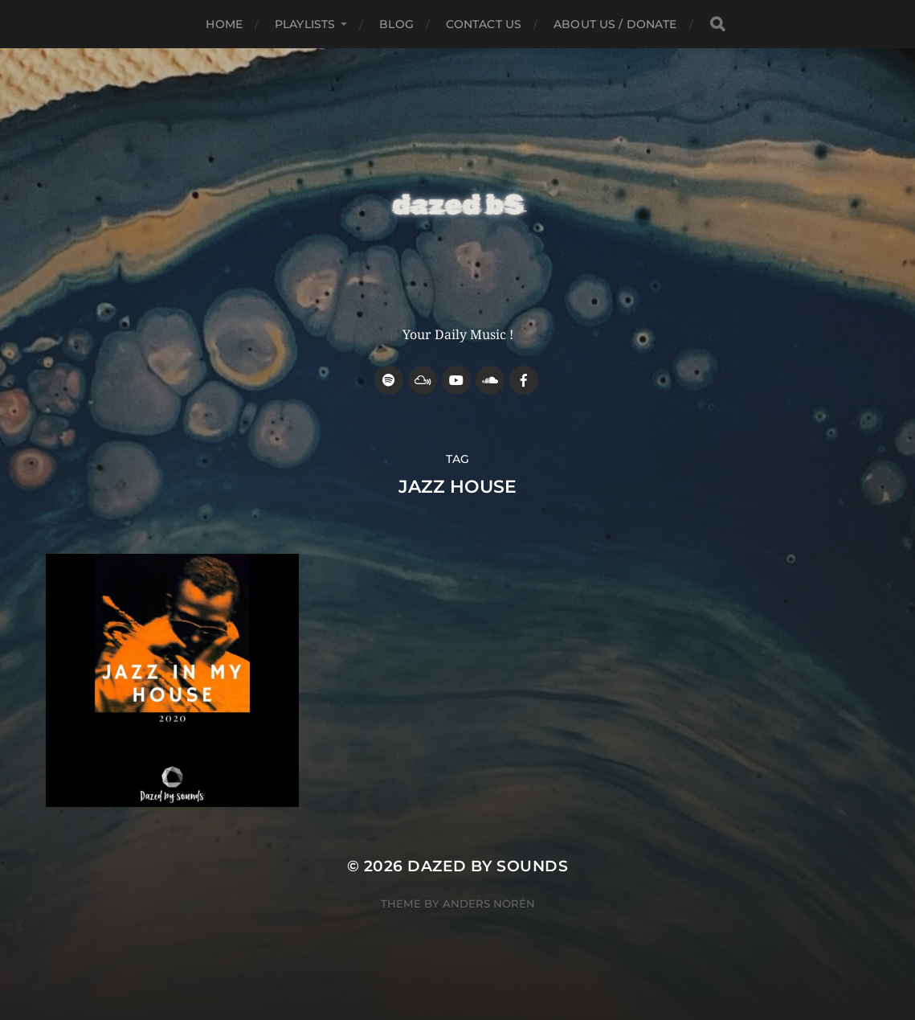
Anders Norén (489, 903)
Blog (396, 24)
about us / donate (614, 24)
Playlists (305, 24)
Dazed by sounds (487, 866)
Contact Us (483, 24)
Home (224, 24)
